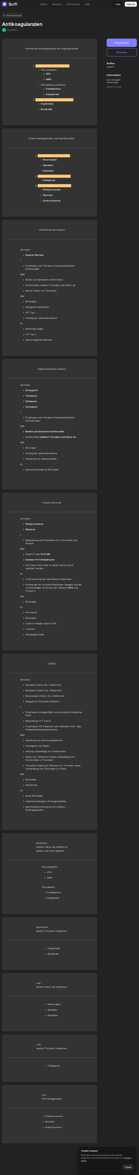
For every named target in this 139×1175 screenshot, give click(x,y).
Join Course (122, 42)
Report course (114, 86)
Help (87, 4)
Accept (128, 1167)
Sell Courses (73, 4)
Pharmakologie (12, 15)
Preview (121, 52)
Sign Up (131, 4)
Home (44, 4)
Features (57, 4)
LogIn (118, 4)
